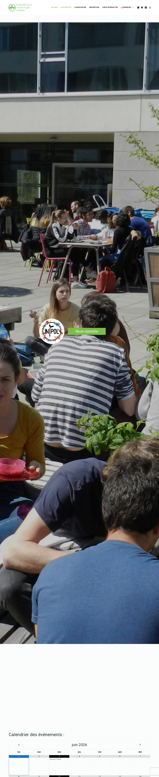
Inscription (94, 7)
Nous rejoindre (87, 331)
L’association (80, 7)
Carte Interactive (110, 7)
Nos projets (66, 7)
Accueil (54, 7)
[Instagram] (138, 7)
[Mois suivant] (140, 744)
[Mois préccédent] (19, 744)
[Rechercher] (150, 7)
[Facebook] (142, 7)
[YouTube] (146, 7)
